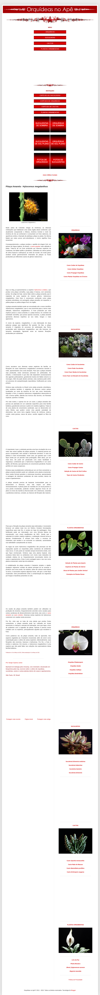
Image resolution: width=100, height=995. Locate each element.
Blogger (73, 990)
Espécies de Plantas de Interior (75, 567)
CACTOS (75, 428)
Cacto (75, 860)
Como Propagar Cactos (75, 467)
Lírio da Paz (75, 960)
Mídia (49, 175)
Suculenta (75, 761)
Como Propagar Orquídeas (75, 273)
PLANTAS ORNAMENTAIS (75, 528)
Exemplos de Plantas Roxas (75, 574)
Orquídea (75, 662)
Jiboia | (75, 967)
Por (14, 662)
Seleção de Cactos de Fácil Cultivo (75, 471)
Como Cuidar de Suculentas (76, 364)
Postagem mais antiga (43, 719)
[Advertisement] (50, 67)
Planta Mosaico (75, 963)
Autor (44, 175)
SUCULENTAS (75, 329)
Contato (54, 175)
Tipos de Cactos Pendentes (75, 475)
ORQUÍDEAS (75, 230)
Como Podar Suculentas (75, 368)
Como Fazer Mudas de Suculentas (75, 372)
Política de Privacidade (75, 979)
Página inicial (29, 719)
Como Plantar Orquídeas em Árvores (75, 276)
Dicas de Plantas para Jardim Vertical (75, 570)
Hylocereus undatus (41, 290)
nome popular (35, 246)
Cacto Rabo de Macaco (75, 864)
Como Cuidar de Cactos (75, 464)
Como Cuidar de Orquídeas (75, 265)
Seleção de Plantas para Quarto (75, 563)
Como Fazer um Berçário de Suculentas (75, 376)
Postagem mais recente (13, 719)
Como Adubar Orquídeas (75, 269)
